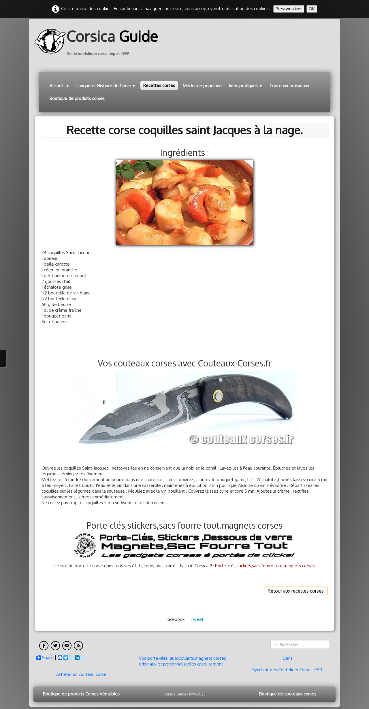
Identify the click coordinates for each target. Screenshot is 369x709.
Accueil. (59, 85)
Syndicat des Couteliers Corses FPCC (287, 669)
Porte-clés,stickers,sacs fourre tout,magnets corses (265, 565)
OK (312, 9)
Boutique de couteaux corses (287, 694)
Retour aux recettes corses (296, 591)
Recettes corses (159, 85)
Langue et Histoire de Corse (106, 85)
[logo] (98, 41)
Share (44, 657)
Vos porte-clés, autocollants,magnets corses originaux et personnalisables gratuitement (182, 661)
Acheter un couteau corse (81, 674)
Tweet (197, 619)
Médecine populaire (202, 85)
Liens (288, 658)
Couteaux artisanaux (289, 85)
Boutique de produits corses (77, 98)
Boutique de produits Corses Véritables (81, 694)
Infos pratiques (246, 85)
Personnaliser (289, 9)
